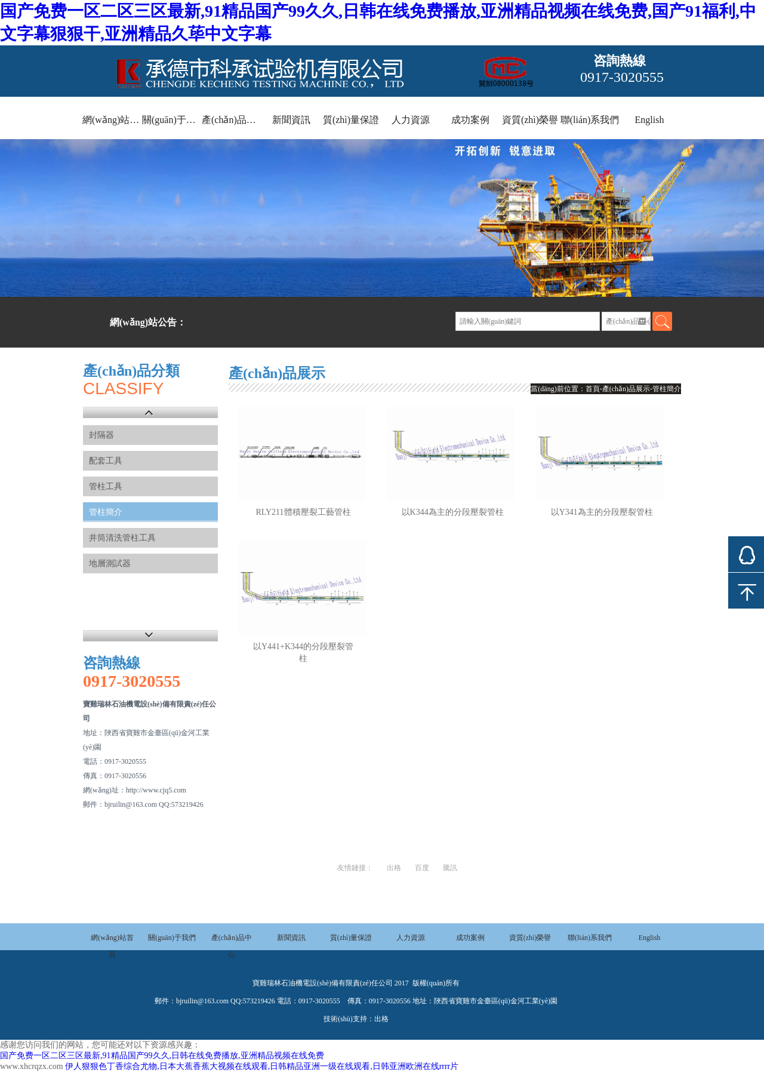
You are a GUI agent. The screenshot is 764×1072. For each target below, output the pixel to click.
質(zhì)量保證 (351, 120)
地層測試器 (110, 563)
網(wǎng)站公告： (148, 322)
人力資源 (411, 120)
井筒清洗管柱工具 (122, 537)
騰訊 (450, 868)
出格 (394, 868)
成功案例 (470, 120)
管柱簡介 (105, 512)
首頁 (593, 389)
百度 (422, 868)
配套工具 (105, 460)
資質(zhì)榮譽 (530, 120)
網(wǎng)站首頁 (112, 120)
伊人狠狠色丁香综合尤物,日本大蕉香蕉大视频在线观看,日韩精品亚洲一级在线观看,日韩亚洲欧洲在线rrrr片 (261, 1066)
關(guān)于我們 (172, 120)
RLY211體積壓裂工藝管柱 (303, 512)
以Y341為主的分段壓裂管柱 (602, 512)
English (649, 120)
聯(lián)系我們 (590, 120)
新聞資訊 (291, 120)
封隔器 (101, 435)
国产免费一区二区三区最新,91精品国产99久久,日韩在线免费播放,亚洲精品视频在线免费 (162, 1055)
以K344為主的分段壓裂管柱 (453, 512)
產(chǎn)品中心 (231, 120)
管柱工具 (105, 486)
